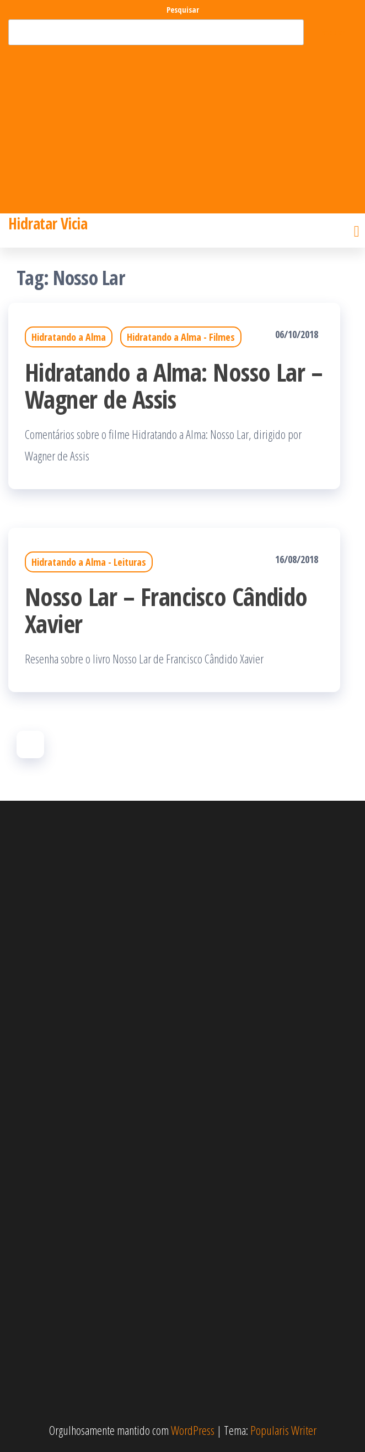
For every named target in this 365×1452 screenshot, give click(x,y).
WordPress (192, 1430)
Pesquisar (183, 9)
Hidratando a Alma (68, 337)
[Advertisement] (182, 128)
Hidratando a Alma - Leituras (88, 562)
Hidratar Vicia (47, 223)
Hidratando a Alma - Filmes (181, 337)
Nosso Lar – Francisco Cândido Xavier (166, 610)
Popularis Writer (283, 1430)
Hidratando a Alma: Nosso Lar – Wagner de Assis (174, 385)
